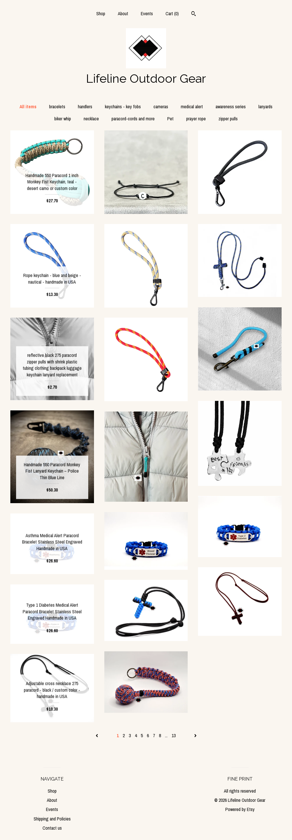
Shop (100, 13)
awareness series (231, 106)
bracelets (57, 106)
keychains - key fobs (123, 106)
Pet (170, 118)
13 (174, 735)
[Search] (193, 14)
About (123, 13)
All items (28, 106)
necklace (91, 118)
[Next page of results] (195, 735)
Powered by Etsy (240, 809)
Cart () (172, 13)
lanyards (265, 106)
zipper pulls (228, 118)
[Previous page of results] (97, 735)
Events (147, 13)
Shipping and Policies (52, 819)
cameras (160, 106)
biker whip (62, 118)
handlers (85, 106)
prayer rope (196, 118)
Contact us (52, 828)
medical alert (192, 106)
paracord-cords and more (133, 118)
